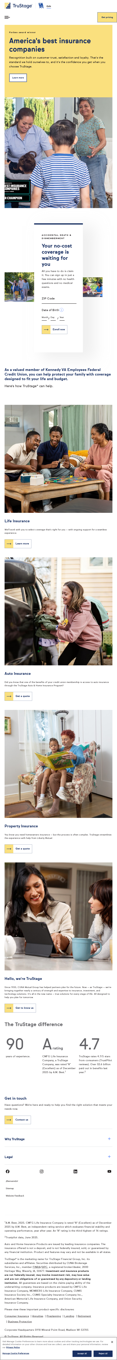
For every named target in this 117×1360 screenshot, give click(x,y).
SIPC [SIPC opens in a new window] (45, 1267)
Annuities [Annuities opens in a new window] (37, 1316)
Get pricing (107, 17)
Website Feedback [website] (15, 1196)
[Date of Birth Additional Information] (61, 310)
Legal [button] (58, 1157)
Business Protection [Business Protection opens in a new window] (20, 1322)
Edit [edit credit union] (49, 6)
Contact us (21, 1120)
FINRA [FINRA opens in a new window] (37, 1267)
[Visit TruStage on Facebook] (8, 1171)
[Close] (112, 1342)
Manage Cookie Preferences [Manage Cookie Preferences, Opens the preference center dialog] (15, 1354)
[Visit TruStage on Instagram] (42, 1171)
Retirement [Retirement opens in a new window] (84, 1316)
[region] (58, 1348)
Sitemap (10, 1188)
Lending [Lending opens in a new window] (69, 1316)
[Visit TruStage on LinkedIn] (75, 1171)
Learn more (18, 78)
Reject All (103, 1354)
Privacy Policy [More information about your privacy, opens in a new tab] (13, 1348)
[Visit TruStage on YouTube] (109, 1171)
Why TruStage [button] (58, 1139)
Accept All (82, 1354)
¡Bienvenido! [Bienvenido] (12, 1181)
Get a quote (23, 696)
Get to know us (25, 1008)
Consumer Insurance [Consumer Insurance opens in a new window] (17, 1316)
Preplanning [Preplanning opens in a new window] (54, 1316)
